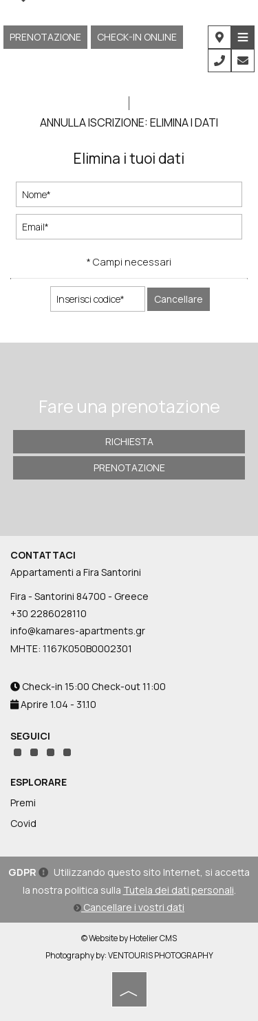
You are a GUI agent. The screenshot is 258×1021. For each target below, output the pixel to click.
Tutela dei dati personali (178, 889)
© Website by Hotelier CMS (129, 938)
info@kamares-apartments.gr (77, 630)
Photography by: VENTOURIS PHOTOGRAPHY (129, 955)
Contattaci (43, 554)
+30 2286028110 (48, 613)
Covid (23, 823)
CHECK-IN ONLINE (137, 36)
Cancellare (178, 298)
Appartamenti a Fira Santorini (75, 572)
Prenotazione (45, 36)
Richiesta (129, 441)
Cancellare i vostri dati (129, 907)
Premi (23, 802)
